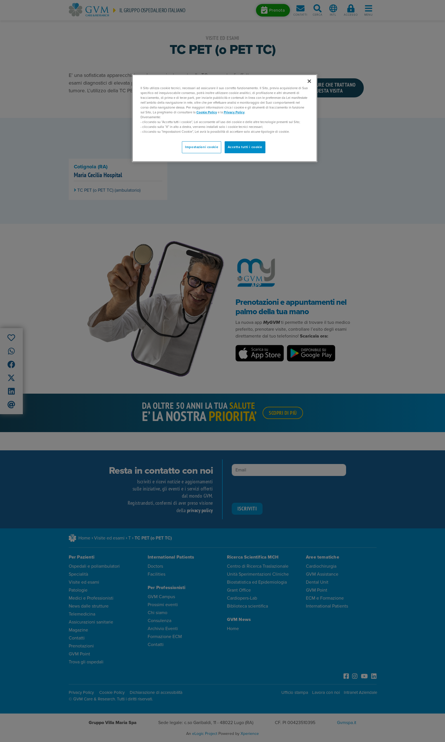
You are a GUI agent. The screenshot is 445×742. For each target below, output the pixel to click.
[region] (224, 118)
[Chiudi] (309, 81)
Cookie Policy (206, 112)
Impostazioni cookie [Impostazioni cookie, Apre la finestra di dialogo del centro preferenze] (201, 147)
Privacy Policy (234, 112)
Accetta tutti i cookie (245, 147)
